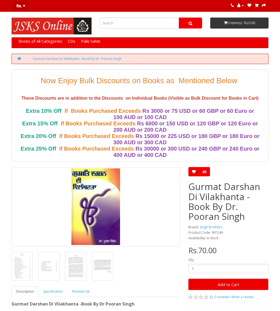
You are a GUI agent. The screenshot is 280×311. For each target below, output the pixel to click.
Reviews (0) (80, 291)
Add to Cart (228, 284)
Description (25, 291)
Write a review (242, 297)
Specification (53, 291)
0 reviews (221, 297)
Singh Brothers (211, 227)
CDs (71, 41)
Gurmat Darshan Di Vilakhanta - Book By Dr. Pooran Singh (77, 58)
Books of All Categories (40, 41)
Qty (191, 259)
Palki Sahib (90, 41)
